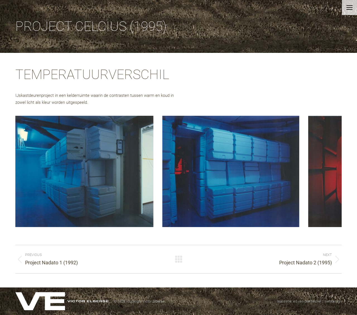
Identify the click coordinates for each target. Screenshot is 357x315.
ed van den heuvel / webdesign (317, 301)
